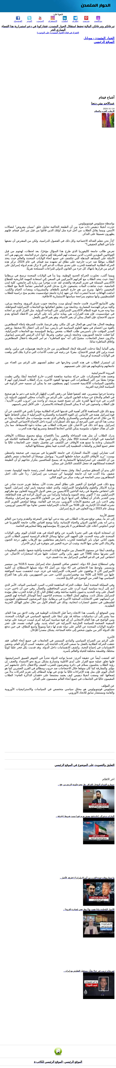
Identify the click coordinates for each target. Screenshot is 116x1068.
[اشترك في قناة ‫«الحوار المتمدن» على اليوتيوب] (58, 33)
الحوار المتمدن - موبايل (99, 38)
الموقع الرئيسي (104, 42)
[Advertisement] (59, 66)
